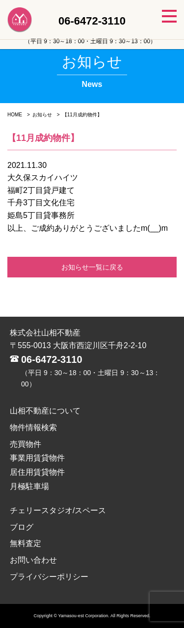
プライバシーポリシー (49, 577)
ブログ (21, 527)
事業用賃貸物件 (37, 458)
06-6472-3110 (51, 359)
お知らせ (42, 114)
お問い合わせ (33, 560)
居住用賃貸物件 (37, 472)
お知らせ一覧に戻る (92, 267)
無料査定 (25, 543)
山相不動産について (45, 411)
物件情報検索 (33, 427)
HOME (14, 114)
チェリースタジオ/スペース (58, 510)
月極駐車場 (29, 486)
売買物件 (25, 444)
